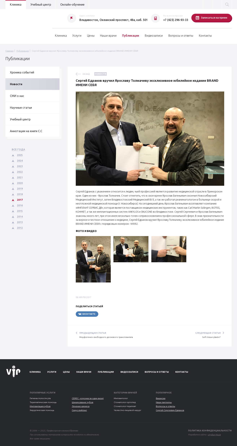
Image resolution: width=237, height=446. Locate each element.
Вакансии (160, 398)
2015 (20, 211)
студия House (214, 434)
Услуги (76, 35)
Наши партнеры (164, 402)
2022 (20, 171)
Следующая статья (208, 333)
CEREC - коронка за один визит (88, 398)
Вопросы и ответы (180, 35)
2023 (20, 166)
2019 (20, 188)
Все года (18, 149)
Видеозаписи (154, 35)
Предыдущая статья (92, 333)
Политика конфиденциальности (210, 430)
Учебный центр (40, 4)
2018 (20, 194)
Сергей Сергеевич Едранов (170, 410)
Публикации (130, 35)
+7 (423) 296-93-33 (175, 19)
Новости (16, 84)
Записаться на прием (211, 17)
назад (86, 74)
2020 (20, 183)
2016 (20, 205)
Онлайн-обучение (72, 4)
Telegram (109, 314)
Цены (91, 35)
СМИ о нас (17, 95)
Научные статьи (21, 107)
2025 (20, 155)
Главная (9, 51)
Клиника (15, 4)
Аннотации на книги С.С (26, 131)
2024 (20, 160)
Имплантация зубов (40, 406)
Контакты (205, 35)
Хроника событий (22, 72)
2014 (20, 216)
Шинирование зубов (82, 402)
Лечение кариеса (80, 406)
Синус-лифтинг (79, 410)
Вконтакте (86, 314)
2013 (20, 222)
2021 (20, 177)
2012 (20, 227)
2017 (20, 199)
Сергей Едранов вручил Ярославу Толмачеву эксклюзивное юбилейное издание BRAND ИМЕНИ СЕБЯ (85, 51)
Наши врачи (108, 35)
